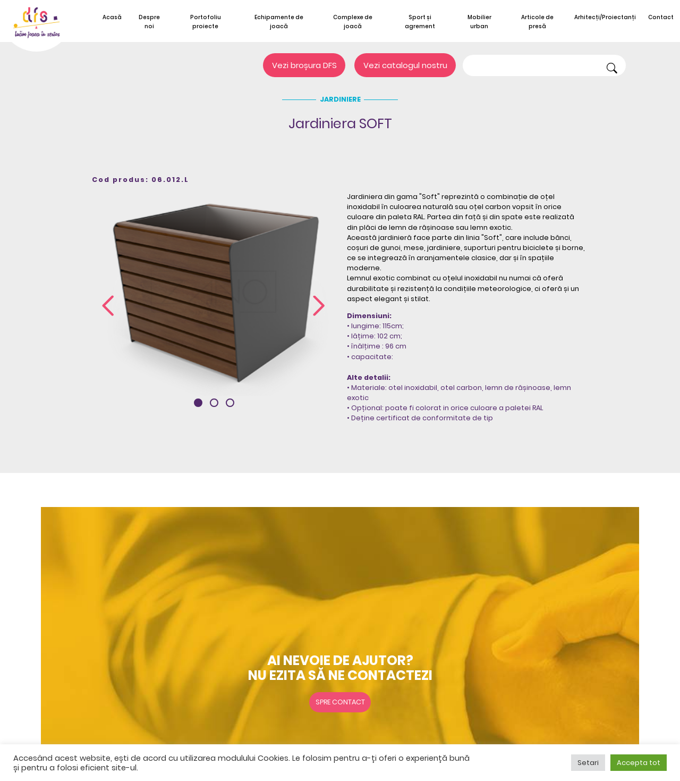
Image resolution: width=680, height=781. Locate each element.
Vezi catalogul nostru (405, 65)
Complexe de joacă (352, 21)
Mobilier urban (479, 21)
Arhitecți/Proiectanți (605, 17)
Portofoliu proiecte (205, 21)
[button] (198, 403)
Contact (661, 17)
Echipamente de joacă (278, 21)
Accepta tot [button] (638, 763)
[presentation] (108, 307)
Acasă (112, 17)
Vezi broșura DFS (304, 65)
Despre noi (149, 21)
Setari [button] (588, 763)
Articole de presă (537, 21)
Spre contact (340, 702)
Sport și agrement (420, 21)
